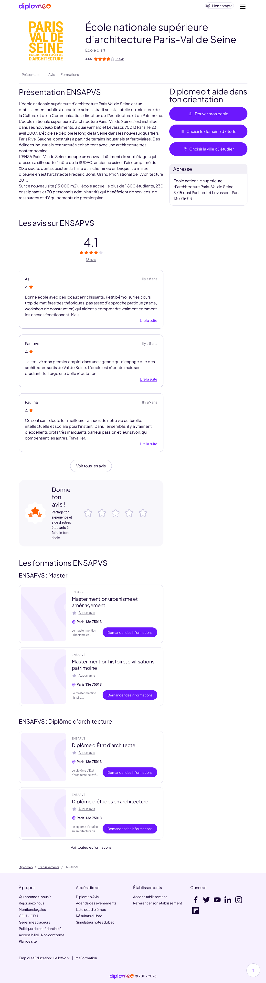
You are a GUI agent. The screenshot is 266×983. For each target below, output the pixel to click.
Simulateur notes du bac (95, 922)
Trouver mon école (208, 115)
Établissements (48, 867)
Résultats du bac (89, 916)
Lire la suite (148, 322)
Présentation (32, 76)
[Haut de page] (253, 970)
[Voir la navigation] (242, 7)
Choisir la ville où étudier (208, 150)
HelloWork (61, 958)
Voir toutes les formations (91, 849)
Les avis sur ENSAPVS (56, 225)
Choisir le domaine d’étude (208, 133)
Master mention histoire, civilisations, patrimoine (114, 666)
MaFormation (86, 958)
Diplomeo (26, 867)
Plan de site (28, 941)
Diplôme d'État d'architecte (103, 747)
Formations (70, 76)
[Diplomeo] (35, 7)
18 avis (91, 261)
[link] (122, 976)
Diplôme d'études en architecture (110, 803)
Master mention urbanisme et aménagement (105, 604)
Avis (51, 76)
